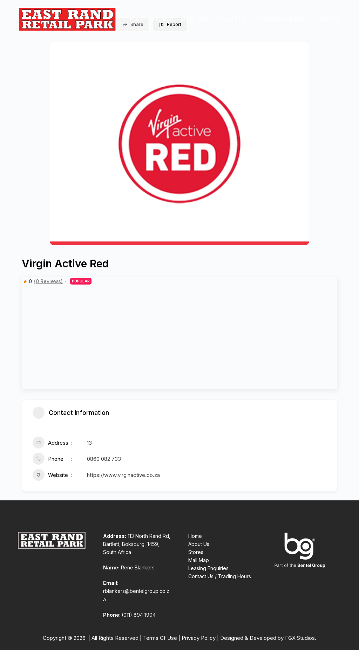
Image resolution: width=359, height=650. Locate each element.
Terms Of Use (160, 638)
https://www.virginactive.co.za (123, 475)
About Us (231, 19)
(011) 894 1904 (139, 615)
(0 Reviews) (48, 281)
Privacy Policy (199, 638)
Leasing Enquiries (280, 19)
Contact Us (333, 19)
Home (135, 19)
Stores (162, 19)
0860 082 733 (104, 459)
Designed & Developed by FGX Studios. (268, 638)
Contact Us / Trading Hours (219, 576)
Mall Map (195, 19)
